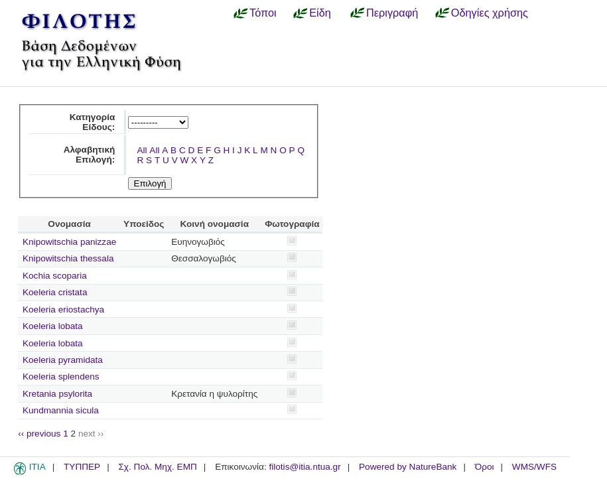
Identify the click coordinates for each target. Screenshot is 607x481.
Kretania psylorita (57, 394)
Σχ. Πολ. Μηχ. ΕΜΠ (157, 467)
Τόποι (263, 13)
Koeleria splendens (61, 376)
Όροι (484, 467)
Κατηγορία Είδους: (92, 122)
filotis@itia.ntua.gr (304, 467)
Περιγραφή (392, 13)
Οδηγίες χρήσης (489, 13)
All (142, 150)
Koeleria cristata (55, 292)
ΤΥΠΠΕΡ (82, 467)
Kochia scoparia (55, 276)
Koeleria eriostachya (63, 309)
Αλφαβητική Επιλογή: (89, 155)
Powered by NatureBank (407, 467)
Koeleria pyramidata (63, 360)
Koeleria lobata (53, 326)
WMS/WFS (534, 467)
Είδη (320, 13)
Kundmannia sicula (61, 410)
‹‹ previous (39, 434)
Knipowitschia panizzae (69, 242)
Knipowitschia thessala (68, 258)
